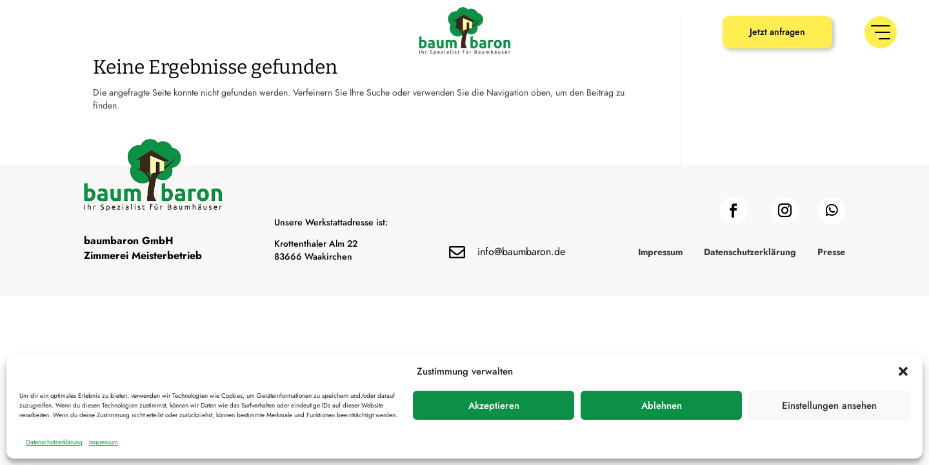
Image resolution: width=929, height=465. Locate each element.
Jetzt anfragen (777, 31)
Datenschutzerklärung (54, 442)
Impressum (103, 442)
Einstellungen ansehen (829, 405)
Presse (831, 299)
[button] (903, 371)
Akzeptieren (493, 405)
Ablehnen (661, 405)
